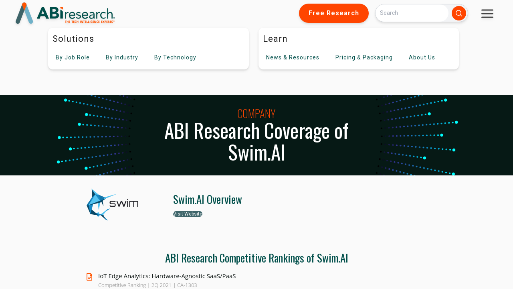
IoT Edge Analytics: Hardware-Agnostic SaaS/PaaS (167, 276)
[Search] (412, 13)
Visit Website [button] (187, 214)
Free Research (334, 13)
